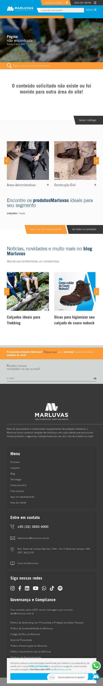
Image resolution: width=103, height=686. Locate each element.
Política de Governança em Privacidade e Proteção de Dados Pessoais (47, 622)
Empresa (15, 462)
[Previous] (6, 160)
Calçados (15, 467)
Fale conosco (17, 491)
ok (95, 378)
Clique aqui (50, 351)
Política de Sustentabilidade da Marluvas (31, 628)
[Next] (96, 160)
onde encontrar (53, 2)
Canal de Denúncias (27, 563)
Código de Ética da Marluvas (25, 634)
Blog (12, 473)
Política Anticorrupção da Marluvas (28, 645)
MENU (91, 9)
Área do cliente (18, 502)
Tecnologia (15, 479)
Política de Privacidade (38, 666)
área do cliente (82, 2)
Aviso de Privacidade (21, 640)
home (10, 44)
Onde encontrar (18, 485)
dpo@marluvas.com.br (61, 669)
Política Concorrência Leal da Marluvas (30, 651)
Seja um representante (22, 496)
